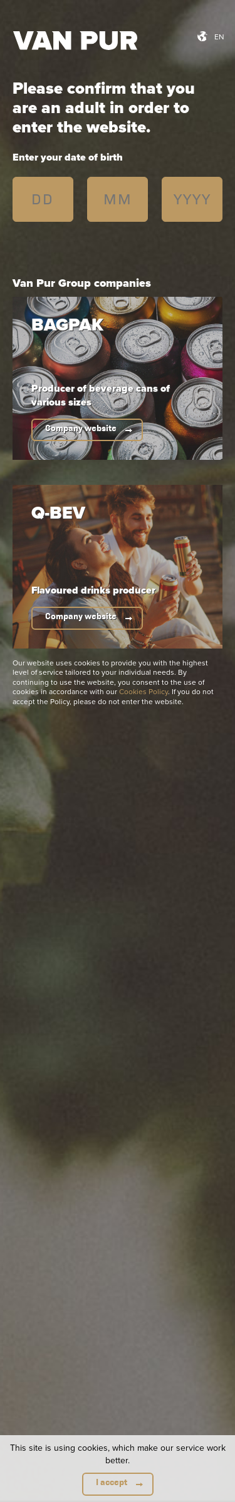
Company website (81, 428)
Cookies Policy (143, 691)
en (219, 36)
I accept (111, 1482)
